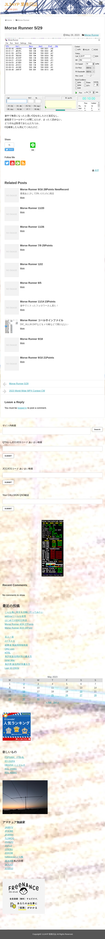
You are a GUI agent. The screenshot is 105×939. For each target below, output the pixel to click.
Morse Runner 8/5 (30, 283)
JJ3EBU (9, 849)
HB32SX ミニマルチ (15, 765)
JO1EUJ (9, 868)
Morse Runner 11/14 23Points (38, 301)
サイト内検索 (9, 425)
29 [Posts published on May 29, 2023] (9, 699)
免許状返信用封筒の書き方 (18, 656)
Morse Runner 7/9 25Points (36, 245)
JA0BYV (9, 827)
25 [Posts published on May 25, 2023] (52, 695)
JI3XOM (9, 853)
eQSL (8, 652)
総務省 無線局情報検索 (16, 645)
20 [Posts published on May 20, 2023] (81, 691)
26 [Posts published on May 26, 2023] (67, 695)
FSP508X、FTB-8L (14, 757)
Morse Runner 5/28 (16, 384)
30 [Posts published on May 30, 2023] (24, 699)
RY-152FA (10, 761)
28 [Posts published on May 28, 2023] (95, 695)
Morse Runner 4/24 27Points (19, 624)
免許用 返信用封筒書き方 (17, 664)
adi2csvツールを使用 (15, 616)
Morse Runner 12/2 (31, 264)
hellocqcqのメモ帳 (14, 857)
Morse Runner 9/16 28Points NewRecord (44, 189)
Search (97, 429)
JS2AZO (9, 842)
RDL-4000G (11, 772)
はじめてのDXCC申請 (16, 620)
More (22, 197)
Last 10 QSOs (12, 668)
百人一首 (9, 637)
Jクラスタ (10, 641)
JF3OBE (9, 831)
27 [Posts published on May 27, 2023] (81, 695)
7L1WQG (9, 838)
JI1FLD (8, 846)
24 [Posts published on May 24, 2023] (38, 695)
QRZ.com (9, 649)
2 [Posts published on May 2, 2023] (24, 684)
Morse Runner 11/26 (32, 226)
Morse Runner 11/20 (32, 208)
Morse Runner (92, 35)
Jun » (56, 702)
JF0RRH (9, 835)
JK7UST (9, 865)
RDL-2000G (11, 769)
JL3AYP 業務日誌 (21, 4)
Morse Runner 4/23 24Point (18, 628)
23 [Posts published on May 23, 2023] (24, 695)
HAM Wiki (10, 660)
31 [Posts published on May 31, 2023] (38, 699)
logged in (22, 408)
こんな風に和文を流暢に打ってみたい (24, 612)
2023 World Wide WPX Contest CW (24, 391)
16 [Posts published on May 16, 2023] (24, 691)
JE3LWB (9, 861)
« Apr (48, 702)
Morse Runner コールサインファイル (41, 320)
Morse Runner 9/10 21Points (37, 357)
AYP (96, 170)
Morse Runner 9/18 (31, 339)
